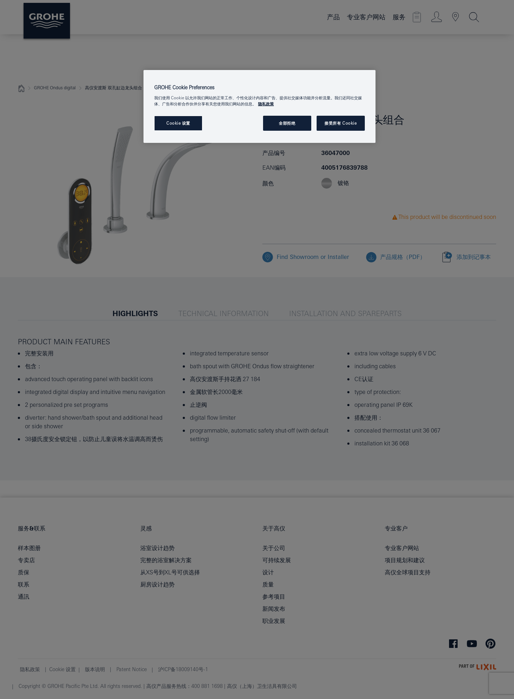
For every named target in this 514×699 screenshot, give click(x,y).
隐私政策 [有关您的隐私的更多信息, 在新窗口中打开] (266, 103)
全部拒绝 (287, 123)
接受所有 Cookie (340, 123)
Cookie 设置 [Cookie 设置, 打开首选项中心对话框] (178, 123)
